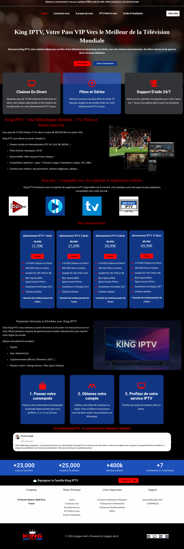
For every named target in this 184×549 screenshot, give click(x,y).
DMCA (112, 511)
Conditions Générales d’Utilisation (112, 500)
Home (44, 13)
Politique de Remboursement (112, 507)
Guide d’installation (133, 13)
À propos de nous (84, 13)
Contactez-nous (62, 13)
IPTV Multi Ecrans (108, 13)
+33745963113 (152, 504)
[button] (173, 13)
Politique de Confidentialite (112, 504)
